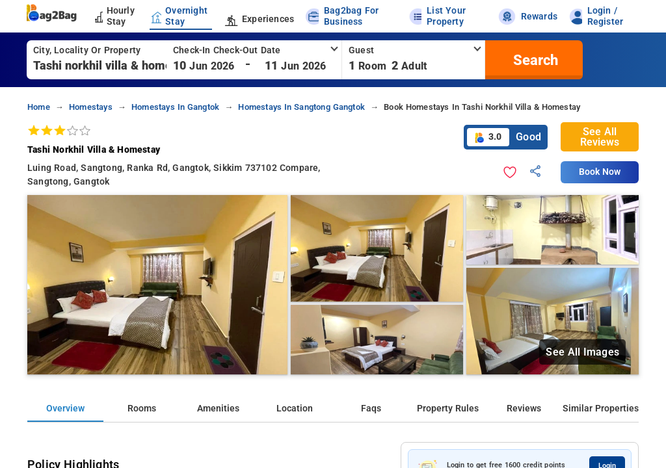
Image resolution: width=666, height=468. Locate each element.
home (38, 107)
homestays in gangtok (175, 107)
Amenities (218, 408)
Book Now (599, 171)
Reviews (524, 408)
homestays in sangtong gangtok (301, 107)
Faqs (371, 408)
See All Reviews (599, 136)
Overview (65, 408)
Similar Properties (601, 408)
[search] (534, 59)
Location (294, 408)
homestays (91, 107)
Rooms (141, 408)
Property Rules (448, 408)
